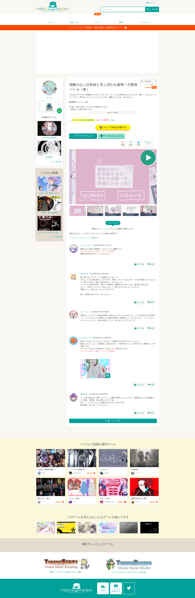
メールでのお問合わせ (116, 580)
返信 (151, 257)
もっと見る (55, 161)
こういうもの (85, 239)
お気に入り (74, 22)
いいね (138, 257)
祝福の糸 (83, 387)
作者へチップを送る (153, 137)
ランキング (144, 22)
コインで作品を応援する (113, 127)
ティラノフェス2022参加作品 (83, 120)
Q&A (102, 580)
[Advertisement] (97, 52)
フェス (97, 22)
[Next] (154, 170)
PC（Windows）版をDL (108, 137)
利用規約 (134, 595)
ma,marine (84, 267)
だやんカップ (85, 331)
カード (50, 22)
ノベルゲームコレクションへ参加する (84, 231)
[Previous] (72, 170)
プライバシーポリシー (150, 595)
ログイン (152, 3)
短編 (112, 120)
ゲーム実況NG (103, 120)
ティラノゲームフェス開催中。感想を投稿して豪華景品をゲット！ (97, 27)
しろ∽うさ (84, 305)
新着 (121, 22)
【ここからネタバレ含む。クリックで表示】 (97, 245)
